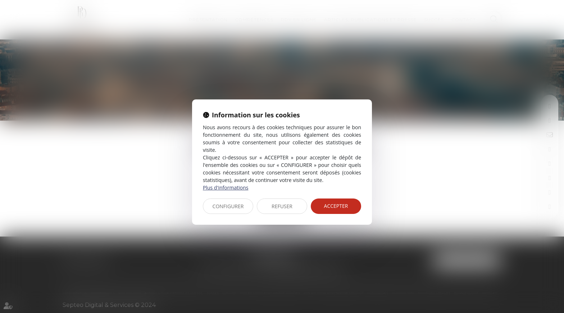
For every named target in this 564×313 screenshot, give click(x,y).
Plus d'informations (225, 187)
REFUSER (282, 206)
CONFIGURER (228, 206)
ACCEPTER (336, 205)
